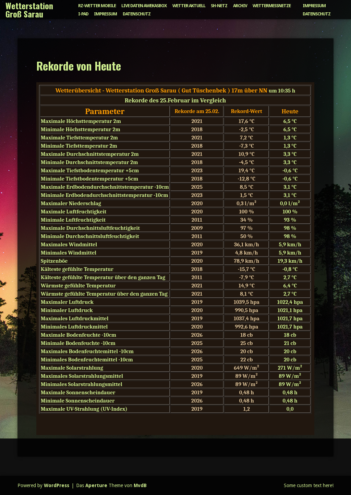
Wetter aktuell (188, 5)
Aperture (96, 485)
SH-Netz (219, 5)
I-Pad (83, 13)
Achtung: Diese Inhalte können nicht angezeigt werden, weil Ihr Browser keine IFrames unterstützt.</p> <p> (175, 258)
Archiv (240, 5)
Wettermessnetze (272, 5)
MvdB (140, 485)
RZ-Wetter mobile (97, 5)
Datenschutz (136, 13)
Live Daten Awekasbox (144, 5)
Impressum (105, 13)
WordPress (56, 485)
